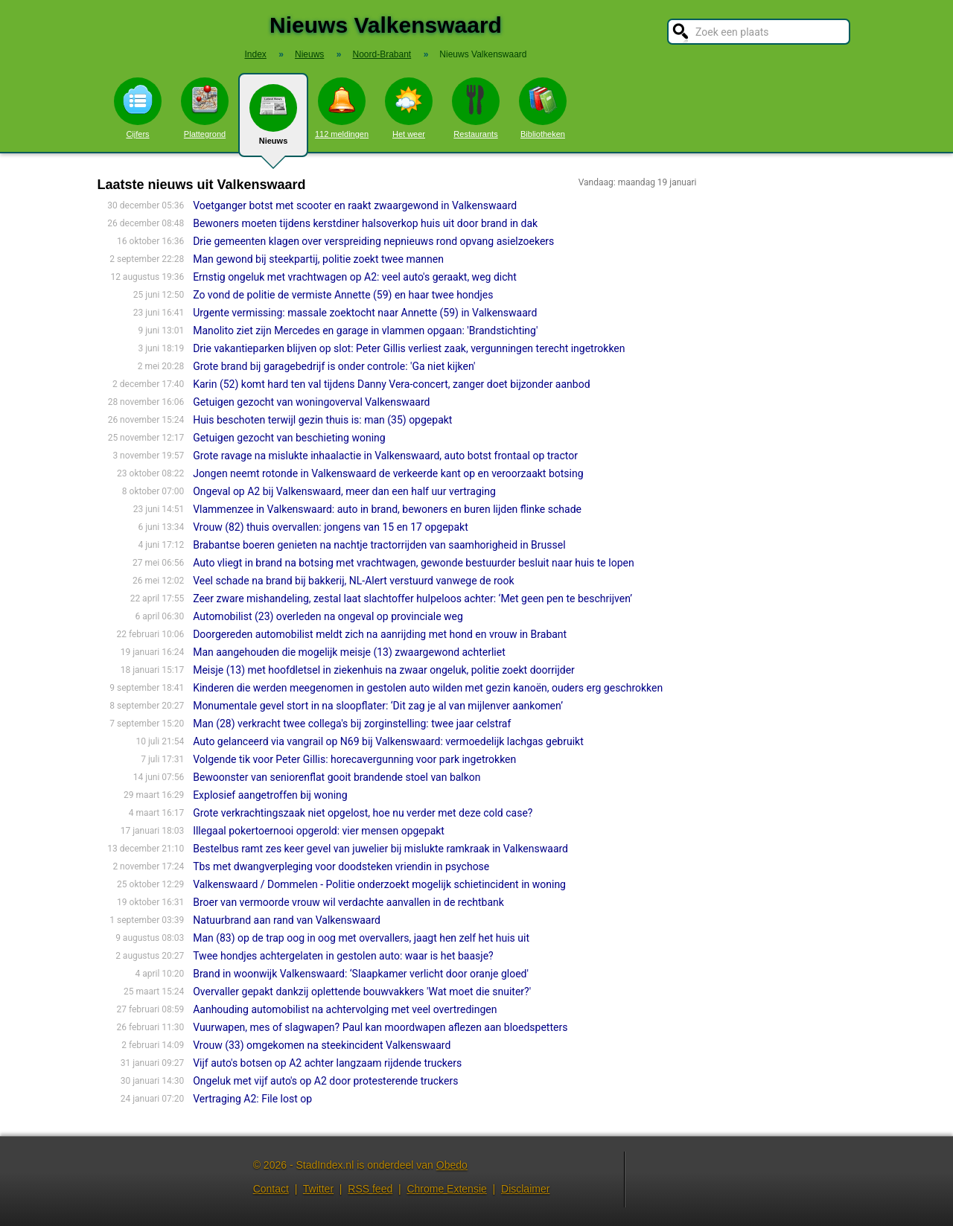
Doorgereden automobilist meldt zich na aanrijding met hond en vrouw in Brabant (380, 634)
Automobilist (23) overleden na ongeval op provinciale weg (328, 616)
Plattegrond (205, 107)
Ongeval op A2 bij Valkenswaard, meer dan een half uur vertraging (344, 491)
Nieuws (273, 120)
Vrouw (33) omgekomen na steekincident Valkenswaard (321, 1045)
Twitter (318, 1189)
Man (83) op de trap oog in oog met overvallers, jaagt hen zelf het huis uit (361, 938)
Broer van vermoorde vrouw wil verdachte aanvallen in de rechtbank (348, 902)
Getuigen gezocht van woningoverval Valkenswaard (311, 402)
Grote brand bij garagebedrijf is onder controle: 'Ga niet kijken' (334, 366)
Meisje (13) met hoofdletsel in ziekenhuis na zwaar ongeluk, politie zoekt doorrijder (384, 670)
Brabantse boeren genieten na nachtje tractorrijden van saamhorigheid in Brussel (379, 545)
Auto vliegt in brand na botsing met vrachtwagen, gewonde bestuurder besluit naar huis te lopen (413, 563)
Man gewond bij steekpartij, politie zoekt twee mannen (318, 259)
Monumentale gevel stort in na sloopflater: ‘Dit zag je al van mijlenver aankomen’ (378, 706)
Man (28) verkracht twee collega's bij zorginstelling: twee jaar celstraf (352, 723)
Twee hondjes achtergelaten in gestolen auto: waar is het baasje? (343, 956)
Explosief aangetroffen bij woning (270, 795)
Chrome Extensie (446, 1189)
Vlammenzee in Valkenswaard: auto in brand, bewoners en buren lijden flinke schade (387, 509)
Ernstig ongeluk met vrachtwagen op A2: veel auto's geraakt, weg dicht (355, 277)
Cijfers (138, 107)
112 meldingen (342, 107)
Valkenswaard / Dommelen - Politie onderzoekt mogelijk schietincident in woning (379, 884)
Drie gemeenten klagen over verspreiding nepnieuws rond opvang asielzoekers (373, 241)
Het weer (409, 107)
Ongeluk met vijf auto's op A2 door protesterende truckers (325, 1081)
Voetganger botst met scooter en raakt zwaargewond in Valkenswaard (355, 205)
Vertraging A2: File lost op (252, 1099)
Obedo (452, 1165)
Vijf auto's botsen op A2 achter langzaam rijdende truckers (327, 1063)
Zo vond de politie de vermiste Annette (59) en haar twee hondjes (343, 295)
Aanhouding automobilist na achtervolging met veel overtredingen (345, 1009)
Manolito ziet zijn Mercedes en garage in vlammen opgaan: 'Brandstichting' (365, 330)
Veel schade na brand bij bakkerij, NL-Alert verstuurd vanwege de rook (353, 581)
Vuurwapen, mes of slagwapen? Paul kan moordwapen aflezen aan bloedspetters (380, 1027)
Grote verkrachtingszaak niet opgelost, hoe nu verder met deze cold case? (362, 813)
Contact (271, 1189)
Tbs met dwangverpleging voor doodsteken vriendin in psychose (341, 866)
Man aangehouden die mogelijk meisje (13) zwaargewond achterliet (349, 652)
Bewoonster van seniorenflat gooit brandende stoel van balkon (336, 777)
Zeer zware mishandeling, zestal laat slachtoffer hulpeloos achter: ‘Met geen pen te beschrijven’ (412, 598)
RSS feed (370, 1189)
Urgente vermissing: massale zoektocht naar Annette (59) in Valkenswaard (365, 313)
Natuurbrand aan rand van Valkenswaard (286, 920)
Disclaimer (525, 1189)
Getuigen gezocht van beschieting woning (289, 438)
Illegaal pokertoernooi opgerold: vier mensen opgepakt (318, 831)
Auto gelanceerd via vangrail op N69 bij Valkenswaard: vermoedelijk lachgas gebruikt (388, 741)
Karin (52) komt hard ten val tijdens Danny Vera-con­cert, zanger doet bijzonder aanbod (391, 384)
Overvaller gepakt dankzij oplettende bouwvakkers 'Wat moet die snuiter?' (362, 991)
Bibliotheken (543, 107)
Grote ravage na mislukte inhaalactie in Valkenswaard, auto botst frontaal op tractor (385, 456)
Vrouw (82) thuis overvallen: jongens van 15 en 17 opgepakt (330, 527)
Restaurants (476, 107)
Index (255, 54)
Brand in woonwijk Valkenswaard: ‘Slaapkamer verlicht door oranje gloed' (361, 974)
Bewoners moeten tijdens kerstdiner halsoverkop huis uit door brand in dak (365, 223)
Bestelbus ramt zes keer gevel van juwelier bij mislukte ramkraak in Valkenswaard (380, 849)
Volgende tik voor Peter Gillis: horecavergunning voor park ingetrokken (354, 759)
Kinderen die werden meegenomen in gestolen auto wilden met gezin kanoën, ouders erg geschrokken (428, 688)
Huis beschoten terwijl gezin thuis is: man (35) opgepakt (322, 420)
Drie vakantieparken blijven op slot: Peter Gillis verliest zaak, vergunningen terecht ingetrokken (409, 348)
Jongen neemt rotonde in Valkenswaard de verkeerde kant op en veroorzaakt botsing (388, 473)
